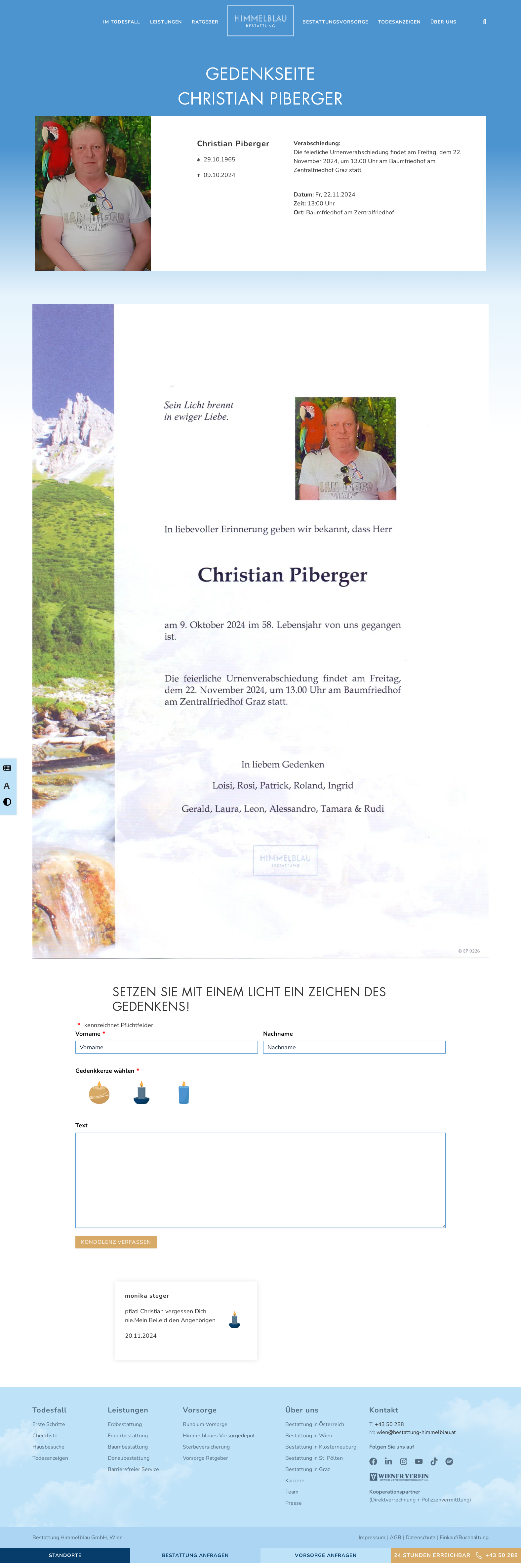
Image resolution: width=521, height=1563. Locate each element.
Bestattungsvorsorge (335, 22)
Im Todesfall (121, 22)
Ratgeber (205, 22)
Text (81, 1125)
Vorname (90, 1034)
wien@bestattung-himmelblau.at (416, 1432)
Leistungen (166, 22)
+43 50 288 (389, 1424)
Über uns (443, 22)
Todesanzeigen (399, 22)
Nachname (278, 1034)
